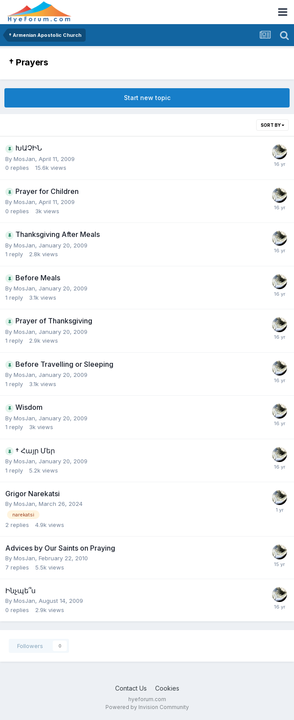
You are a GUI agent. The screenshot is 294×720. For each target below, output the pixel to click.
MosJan (24, 158)
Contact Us (131, 688)
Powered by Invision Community (147, 707)
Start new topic (147, 97)
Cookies (167, 688)
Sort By (272, 125)
